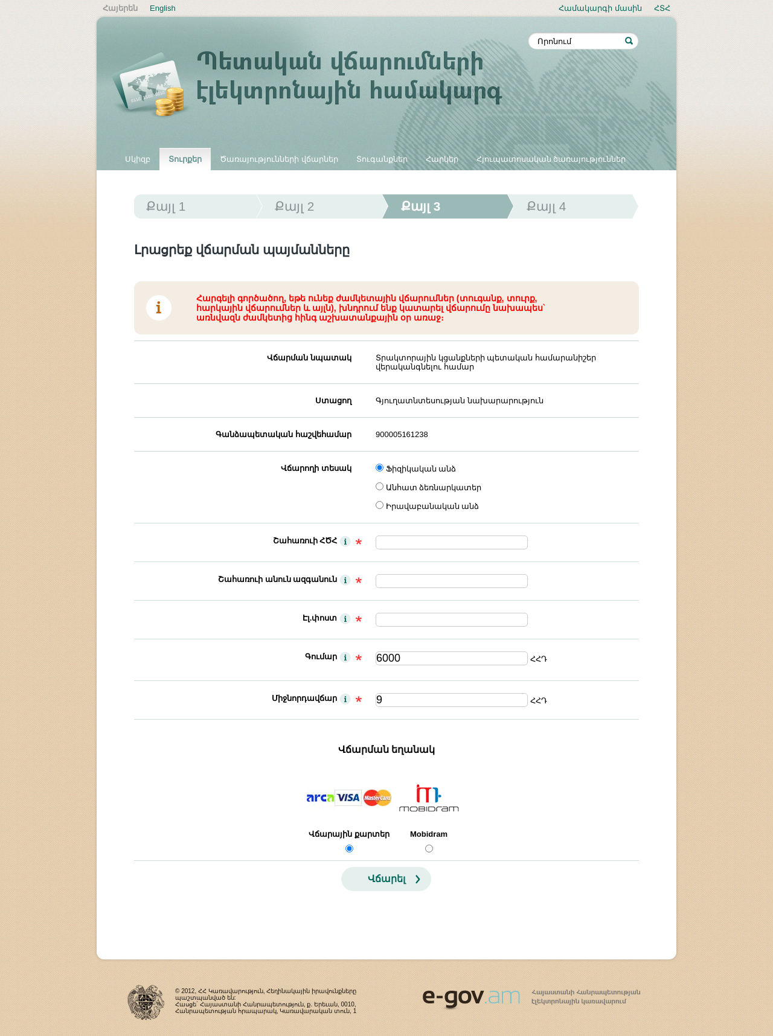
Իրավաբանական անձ (433, 506)
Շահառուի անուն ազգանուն (277, 579)
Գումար (321, 656)
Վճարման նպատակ (309, 357)
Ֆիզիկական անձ (421, 468)
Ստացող (333, 400)
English (163, 8)
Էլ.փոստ (320, 617)
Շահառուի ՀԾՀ (305, 540)
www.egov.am (531, 994)
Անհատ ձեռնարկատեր (434, 487)
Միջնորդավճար (304, 698)
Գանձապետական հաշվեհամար (283, 434)
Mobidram (428, 834)
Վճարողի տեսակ (316, 468)
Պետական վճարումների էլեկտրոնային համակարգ (320, 86)
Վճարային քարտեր (349, 834)
